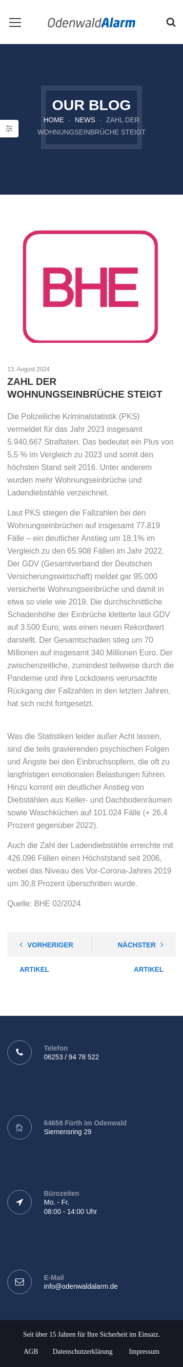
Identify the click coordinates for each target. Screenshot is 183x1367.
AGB (30, 1351)
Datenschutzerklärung (83, 1351)
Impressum (144, 1351)
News (85, 120)
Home (53, 120)
